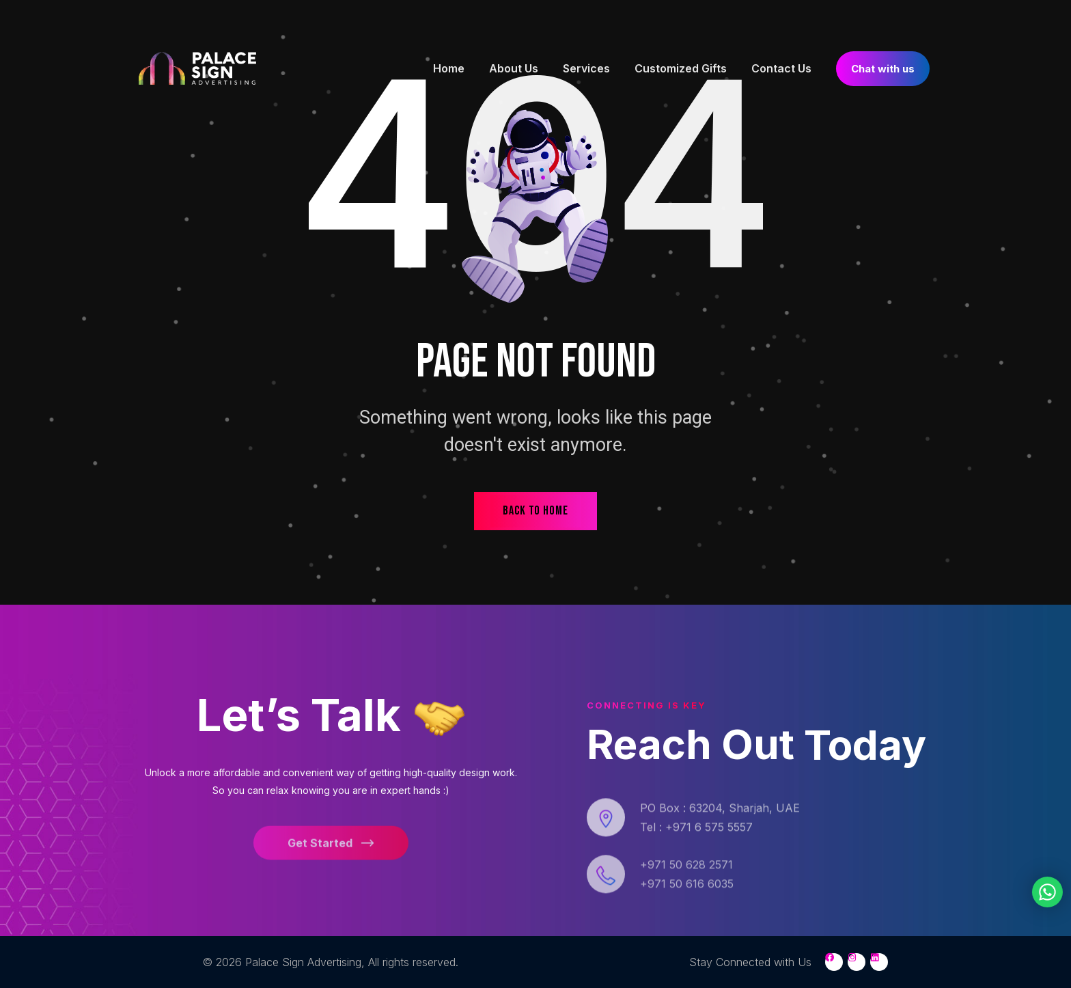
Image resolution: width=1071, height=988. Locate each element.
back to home (535, 511)
